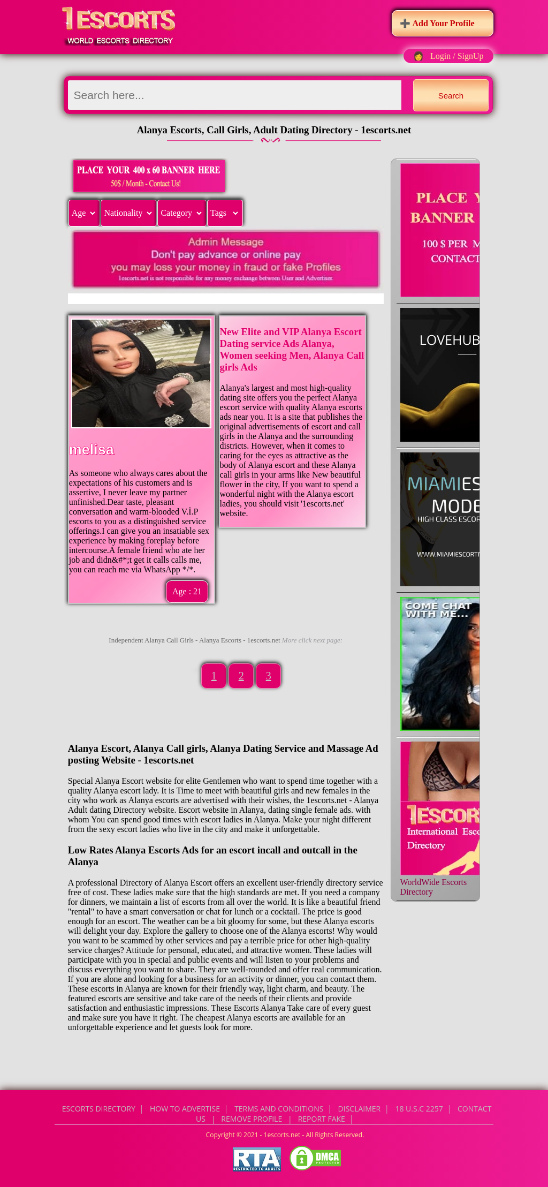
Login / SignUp (457, 56)
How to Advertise (185, 1108)
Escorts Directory (98, 1108)
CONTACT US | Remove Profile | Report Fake (343, 1113)
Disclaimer (359, 1108)
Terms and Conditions (278, 1108)
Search (451, 95)
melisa (91, 450)
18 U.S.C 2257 (419, 1108)
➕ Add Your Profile (437, 23)
